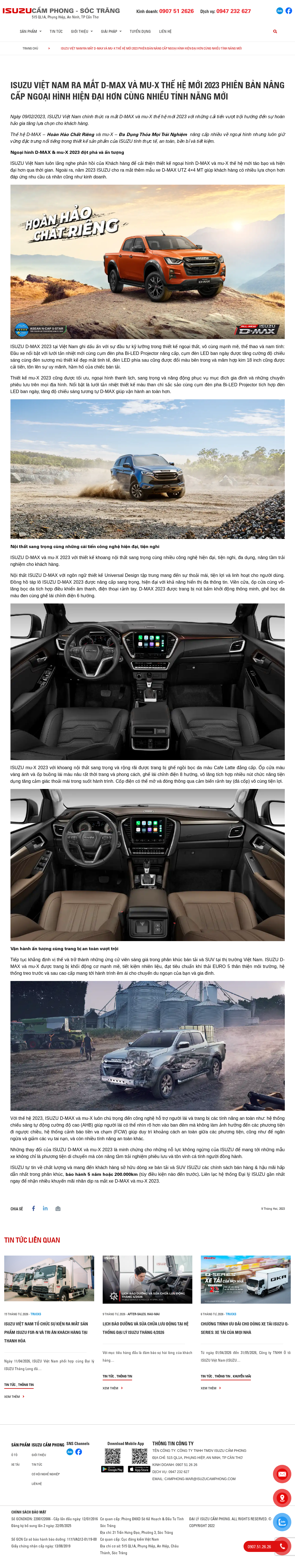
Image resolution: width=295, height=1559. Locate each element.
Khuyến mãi (242, 1376)
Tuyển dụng (140, 31)
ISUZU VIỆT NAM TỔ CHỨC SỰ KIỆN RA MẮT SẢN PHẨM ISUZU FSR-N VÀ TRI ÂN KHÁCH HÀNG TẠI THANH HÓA (46, 1332)
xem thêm (14, 1396)
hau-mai (153, 1314)
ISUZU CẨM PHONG (48, 1445)
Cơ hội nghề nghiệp (46, 1474)
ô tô (14, 1455)
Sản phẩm (20, 1445)
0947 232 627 (179, 1472)
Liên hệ (165, 31)
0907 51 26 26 (186, 1465)
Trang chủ (30, 48)
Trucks (36, 1314)
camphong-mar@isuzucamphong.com (200, 1479)
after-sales (137, 1314)
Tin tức (56, 31)
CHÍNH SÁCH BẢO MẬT (28, 1512)
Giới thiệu (39, 1455)
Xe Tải (15, 1465)
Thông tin (26, 1385)
